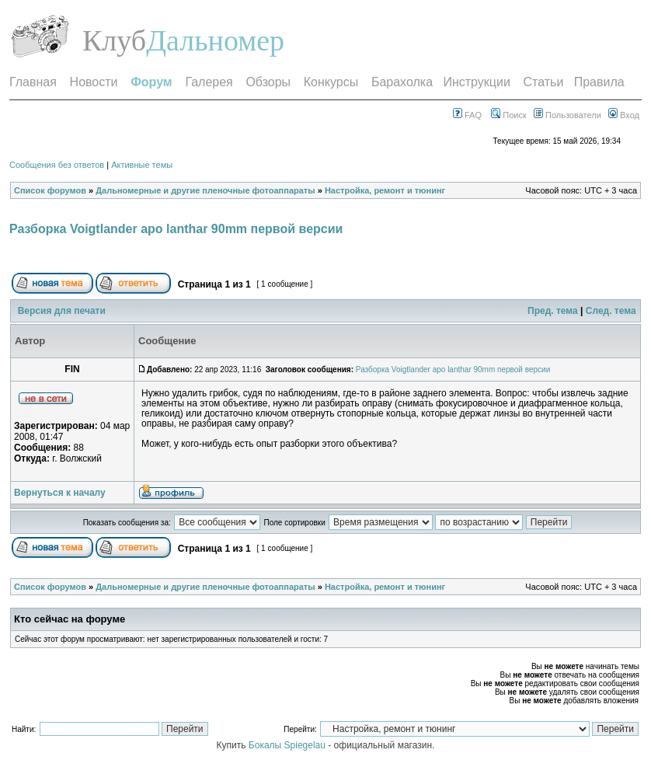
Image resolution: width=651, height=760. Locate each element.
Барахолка (402, 82)
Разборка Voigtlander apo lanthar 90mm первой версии (176, 228)
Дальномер (215, 40)
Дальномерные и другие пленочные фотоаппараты (205, 190)
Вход (623, 115)
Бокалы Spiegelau (288, 745)
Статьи (544, 82)
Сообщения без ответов (56, 164)
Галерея (208, 82)
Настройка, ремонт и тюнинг (385, 190)
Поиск (509, 115)
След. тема (611, 310)
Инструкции (476, 82)
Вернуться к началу (60, 492)
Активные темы (141, 164)
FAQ (467, 115)
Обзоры (268, 82)
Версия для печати (62, 310)
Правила (599, 82)
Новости (94, 82)
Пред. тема (552, 310)
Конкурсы (331, 82)
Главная (33, 82)
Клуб (114, 40)
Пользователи (567, 115)
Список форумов (50, 190)
